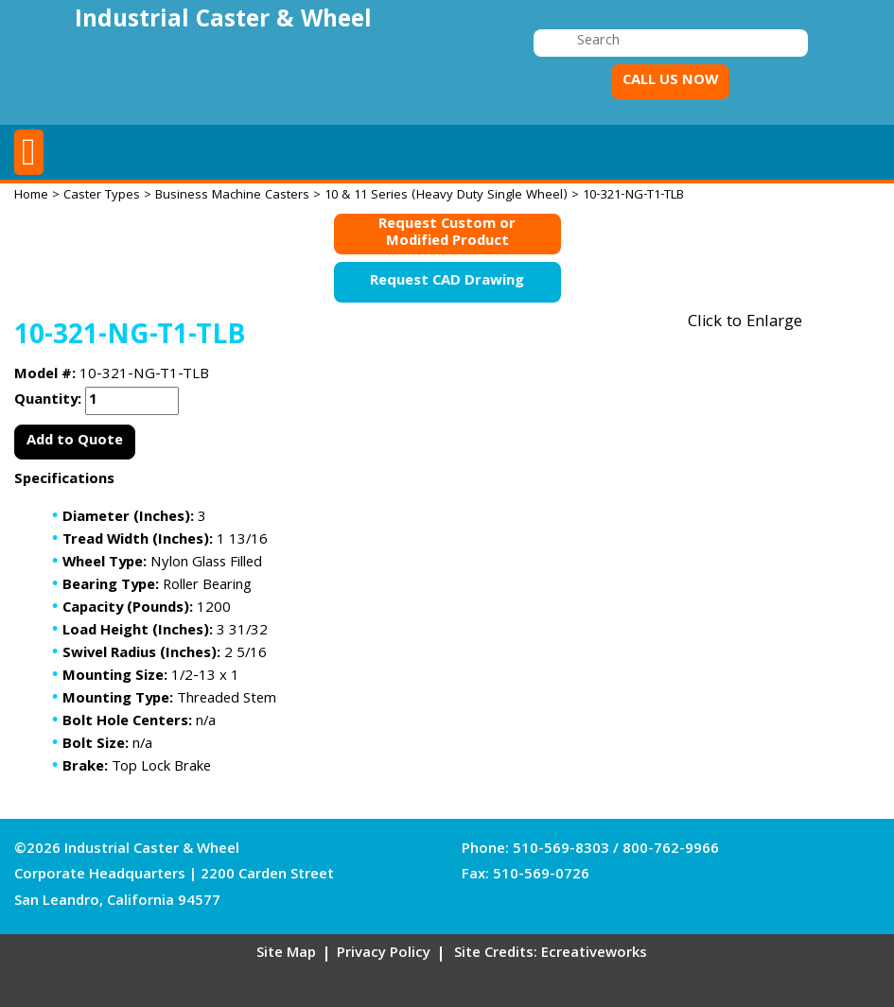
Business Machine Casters (232, 195)
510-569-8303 (561, 850)
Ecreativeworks (594, 954)
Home (31, 195)
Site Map (286, 954)
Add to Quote (74, 441)
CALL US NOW (670, 81)
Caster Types (101, 195)
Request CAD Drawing (447, 281)
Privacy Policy (383, 954)
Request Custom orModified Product (447, 234)
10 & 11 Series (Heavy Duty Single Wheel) (446, 195)
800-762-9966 (670, 850)
